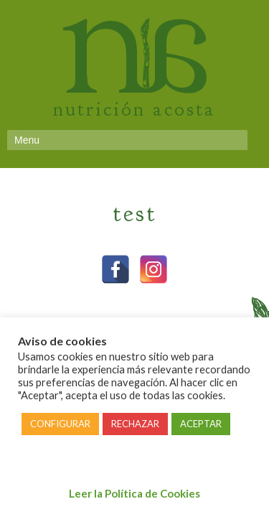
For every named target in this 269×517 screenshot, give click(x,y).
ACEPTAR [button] (201, 423)
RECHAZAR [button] (135, 423)
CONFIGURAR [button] (60, 423)
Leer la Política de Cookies (134, 493)
